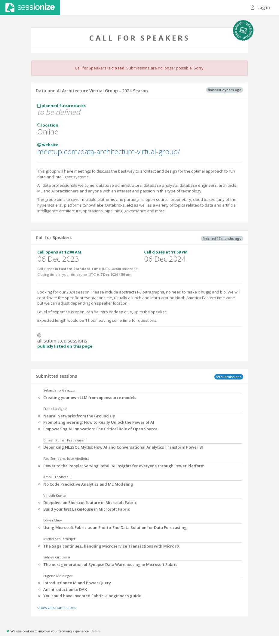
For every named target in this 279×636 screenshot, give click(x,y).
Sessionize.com (30, 7)
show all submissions (56, 607)
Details (95, 631)
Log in (260, 7)
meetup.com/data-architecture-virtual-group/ (108, 151)
